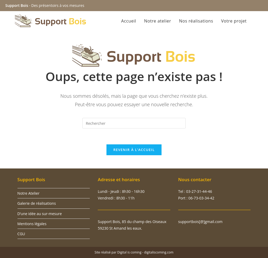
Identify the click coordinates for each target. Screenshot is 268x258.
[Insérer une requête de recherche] (134, 123)
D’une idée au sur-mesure (39, 213)
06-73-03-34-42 (201, 198)
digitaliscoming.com (158, 252)
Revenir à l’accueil (134, 149)
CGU (21, 233)
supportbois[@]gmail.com (200, 221)
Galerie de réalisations (36, 203)
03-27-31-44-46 (198, 191)
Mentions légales (32, 223)
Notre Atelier (28, 193)
